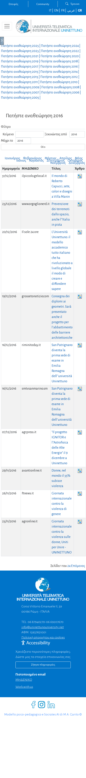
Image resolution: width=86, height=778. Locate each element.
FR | (64, 10)
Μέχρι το (7, 140)
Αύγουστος (36, 160)
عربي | (72, 10)
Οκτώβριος (75, 160)
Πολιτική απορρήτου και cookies (43, 637)
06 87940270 (36, 622)
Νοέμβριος (58, 163)
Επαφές (13, 4)
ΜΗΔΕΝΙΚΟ (23, 679)
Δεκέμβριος (77, 163)
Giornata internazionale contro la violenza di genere (62, 504)
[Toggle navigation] (7, 26)
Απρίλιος (65, 158)
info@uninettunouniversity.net (42, 627)
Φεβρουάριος (32, 158)
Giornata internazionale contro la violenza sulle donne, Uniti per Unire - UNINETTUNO (62, 537)
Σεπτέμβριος (56, 160)
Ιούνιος (21, 160)
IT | (51, 10)
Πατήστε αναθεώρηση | (21, 46)
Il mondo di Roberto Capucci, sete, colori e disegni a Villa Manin (62, 186)
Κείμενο (8, 134)
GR (80, 10)
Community (42, 4)
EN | (57, 10)
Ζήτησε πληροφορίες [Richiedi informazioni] (43, 664)
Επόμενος (78, 566)
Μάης (79, 158)
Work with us (24, 687)
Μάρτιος (51, 158)
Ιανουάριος (12, 158)
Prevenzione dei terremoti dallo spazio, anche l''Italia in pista (61, 214)
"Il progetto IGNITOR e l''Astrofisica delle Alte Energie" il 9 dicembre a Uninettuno (60, 447)
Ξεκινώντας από (56, 134)
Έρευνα (72, 3)
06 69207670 (54, 622)
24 (69, 566)
